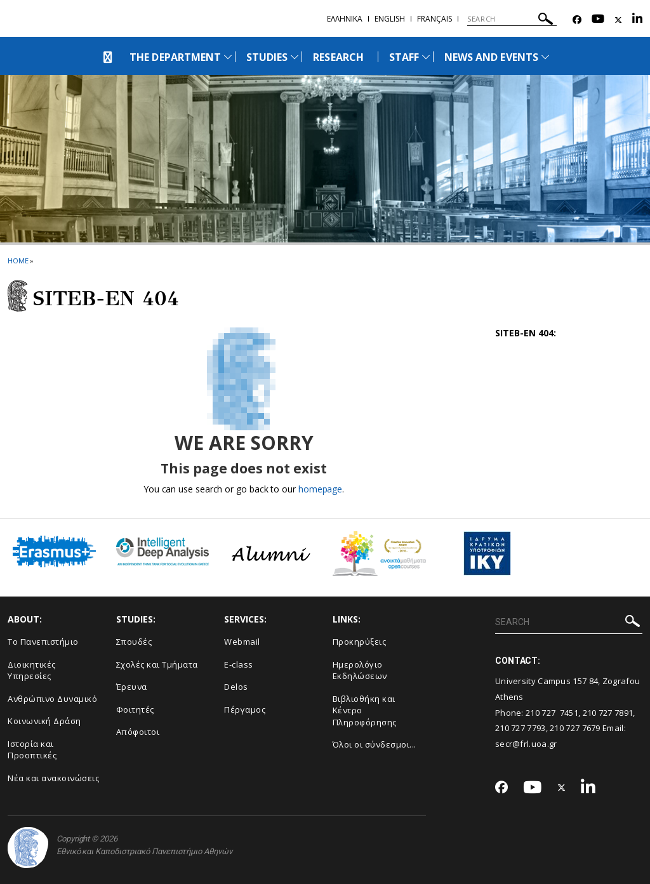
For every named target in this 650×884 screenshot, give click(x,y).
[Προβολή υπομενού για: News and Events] (545, 57)
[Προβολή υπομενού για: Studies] (295, 57)
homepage (320, 489)
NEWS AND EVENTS (491, 57)
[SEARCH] (512, 19)
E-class (238, 664)
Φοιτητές (135, 709)
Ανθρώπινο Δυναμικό (52, 698)
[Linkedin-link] (637, 20)
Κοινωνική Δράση (44, 721)
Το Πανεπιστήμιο (43, 641)
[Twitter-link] (618, 20)
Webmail (242, 641)
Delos (236, 686)
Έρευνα (131, 686)
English (390, 18)
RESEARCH (338, 57)
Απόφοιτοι (138, 731)
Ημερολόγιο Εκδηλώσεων (360, 670)
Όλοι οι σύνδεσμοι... (374, 744)
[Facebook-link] (577, 20)
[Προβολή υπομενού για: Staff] (426, 57)
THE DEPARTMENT (175, 57)
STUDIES (267, 57)
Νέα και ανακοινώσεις (53, 778)
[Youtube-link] (598, 20)
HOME (18, 260)
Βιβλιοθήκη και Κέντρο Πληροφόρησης (365, 710)
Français (434, 18)
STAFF (404, 57)
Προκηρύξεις (360, 641)
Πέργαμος (244, 709)
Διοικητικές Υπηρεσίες (32, 670)
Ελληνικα (344, 18)
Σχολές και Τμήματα (157, 664)
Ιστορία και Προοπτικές (32, 750)
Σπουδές (134, 641)
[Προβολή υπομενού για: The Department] (228, 57)
